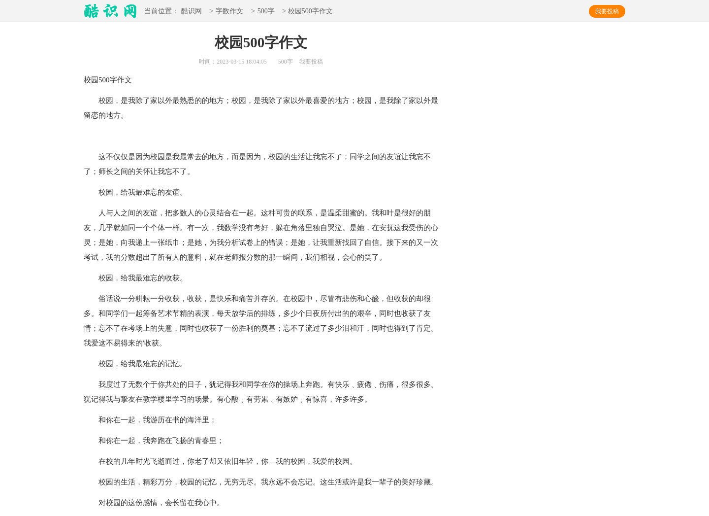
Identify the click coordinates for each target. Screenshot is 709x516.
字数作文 (229, 11)
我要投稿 (607, 11)
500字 (266, 11)
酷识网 (191, 11)
